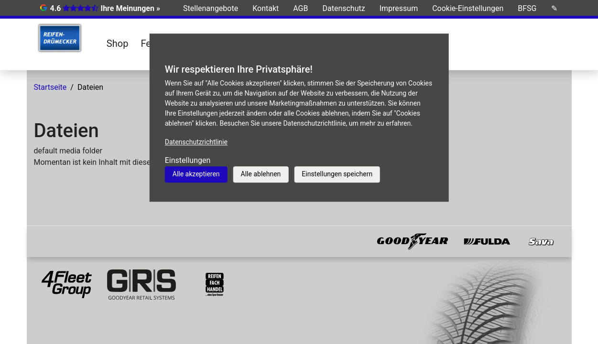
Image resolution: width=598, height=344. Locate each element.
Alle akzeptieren (196, 174)
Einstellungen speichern (337, 174)
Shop (118, 43)
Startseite (50, 87)
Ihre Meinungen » (130, 8)
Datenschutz (343, 8)
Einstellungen (188, 160)
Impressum (399, 8)
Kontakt (265, 8)
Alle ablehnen (261, 174)
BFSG (527, 8)
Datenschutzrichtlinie (196, 142)
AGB (300, 8)
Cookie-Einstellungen (467, 8)
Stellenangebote (210, 8)
